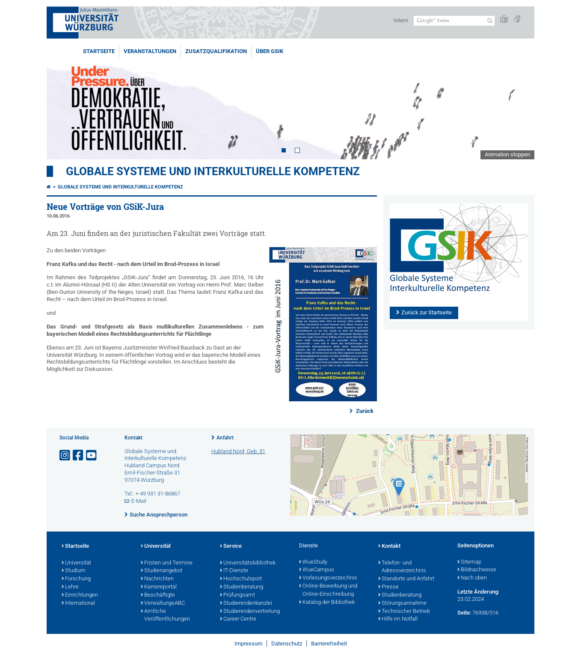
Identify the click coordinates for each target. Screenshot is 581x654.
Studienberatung (241, 587)
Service (231, 546)
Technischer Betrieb (404, 611)
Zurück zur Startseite (426, 312)
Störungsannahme (402, 603)
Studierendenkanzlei (246, 603)
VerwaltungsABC (163, 603)
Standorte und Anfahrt (406, 579)
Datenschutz (286, 643)
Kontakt (389, 546)
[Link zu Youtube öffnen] (92, 455)
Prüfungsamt (237, 595)
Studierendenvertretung (250, 611)
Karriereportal (159, 587)
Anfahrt (225, 438)
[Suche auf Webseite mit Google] (454, 21)
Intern (401, 20)
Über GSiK (269, 51)
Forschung (76, 579)
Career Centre (238, 619)
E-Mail (138, 501)
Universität (76, 563)
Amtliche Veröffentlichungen (165, 616)
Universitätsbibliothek (248, 563)
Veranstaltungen (150, 51)
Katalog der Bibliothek (327, 602)
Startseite (99, 51)
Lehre (70, 587)
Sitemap (469, 562)
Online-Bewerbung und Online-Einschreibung (328, 590)
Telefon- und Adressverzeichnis (402, 567)
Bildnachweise (476, 570)
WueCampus (316, 570)
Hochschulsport (241, 579)
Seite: (464, 612)
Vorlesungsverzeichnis (328, 578)
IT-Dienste (234, 571)
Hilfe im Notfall (398, 619)
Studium (74, 571)
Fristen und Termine (167, 563)
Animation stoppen (507, 154)
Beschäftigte (158, 595)
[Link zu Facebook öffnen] (79, 455)
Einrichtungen (80, 595)
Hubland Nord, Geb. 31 (238, 451)
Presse (388, 587)
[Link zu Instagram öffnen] (65, 455)
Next (519, 102)
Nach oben (472, 578)
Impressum (248, 643)
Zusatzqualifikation (216, 51)
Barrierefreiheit (329, 643)
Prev (61, 102)
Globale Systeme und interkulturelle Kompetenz (120, 187)
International (78, 603)
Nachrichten (157, 579)
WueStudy (313, 562)
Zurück (364, 411)
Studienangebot (161, 571)
